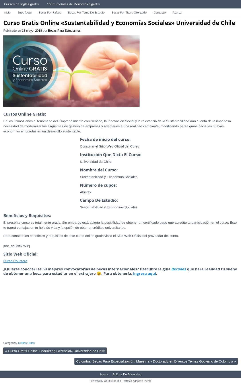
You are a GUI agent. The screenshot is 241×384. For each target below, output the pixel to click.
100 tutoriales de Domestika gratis (73, 4)
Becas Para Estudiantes (64, 30)
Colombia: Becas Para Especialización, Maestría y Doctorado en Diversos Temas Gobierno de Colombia (156, 361)
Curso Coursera (15, 261)
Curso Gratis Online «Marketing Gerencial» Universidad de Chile (55, 351)
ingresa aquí (144, 273)
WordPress (110, 380)
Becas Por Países (50, 12)
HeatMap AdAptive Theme (136, 380)
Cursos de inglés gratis (21, 4)
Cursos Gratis (26, 343)
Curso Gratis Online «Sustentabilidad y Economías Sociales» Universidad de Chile (119, 23)
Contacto (160, 12)
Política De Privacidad (127, 374)
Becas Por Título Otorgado (129, 12)
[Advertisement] (40, 178)
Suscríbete (24, 12)
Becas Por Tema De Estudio (86, 12)
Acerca (177, 12)
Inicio (7, 12)
